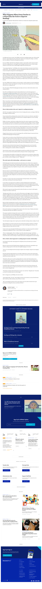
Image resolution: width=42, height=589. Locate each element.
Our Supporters (21, 566)
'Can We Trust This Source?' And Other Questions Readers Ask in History (12, 403)
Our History (20, 563)
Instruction (9, 297)
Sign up (30, 424)
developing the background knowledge (10, 93)
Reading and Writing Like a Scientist (13, 335)
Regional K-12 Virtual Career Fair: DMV (19, 440)
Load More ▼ (21, 544)
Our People (20, 564)
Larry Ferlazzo (24, 514)
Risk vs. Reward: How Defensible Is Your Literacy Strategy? (10, 496)
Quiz (9, 494)
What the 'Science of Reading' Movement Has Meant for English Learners (29, 509)
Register (30, 448)
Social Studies (6, 400)
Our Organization (21, 561)
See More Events (21, 456)
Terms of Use (22, 580)
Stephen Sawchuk (6, 343)
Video (11, 326)
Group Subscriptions (22, 574)
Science (5, 333)
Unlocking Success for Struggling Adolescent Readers (7, 441)
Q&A (29, 531)
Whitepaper (14, 377)
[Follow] (16, 287)
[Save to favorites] (21, 55)
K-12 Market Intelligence (32, 576)
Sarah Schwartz (6, 408)
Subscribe (36, 4)
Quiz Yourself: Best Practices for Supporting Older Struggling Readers (10, 521)
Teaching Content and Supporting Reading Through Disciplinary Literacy (16, 328)
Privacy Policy (25, 580)
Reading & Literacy (7, 326)
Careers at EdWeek (22, 567)
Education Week (13, 288)
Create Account (7, 555)
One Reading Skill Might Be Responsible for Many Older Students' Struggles (29, 533)
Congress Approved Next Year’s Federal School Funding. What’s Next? (33, 440)
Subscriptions (21, 571)
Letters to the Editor (32, 561)
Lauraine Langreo (11, 287)
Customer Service (31, 564)
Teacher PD (14, 297)
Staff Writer (9, 288)
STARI (8, 450)
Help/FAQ (30, 563)
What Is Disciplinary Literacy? (11, 341)
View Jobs (6, 470)
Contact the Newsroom (32, 566)
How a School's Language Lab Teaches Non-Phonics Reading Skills (15, 367)
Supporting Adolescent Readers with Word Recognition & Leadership (14, 386)
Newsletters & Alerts (22, 573)
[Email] (16, 424)
